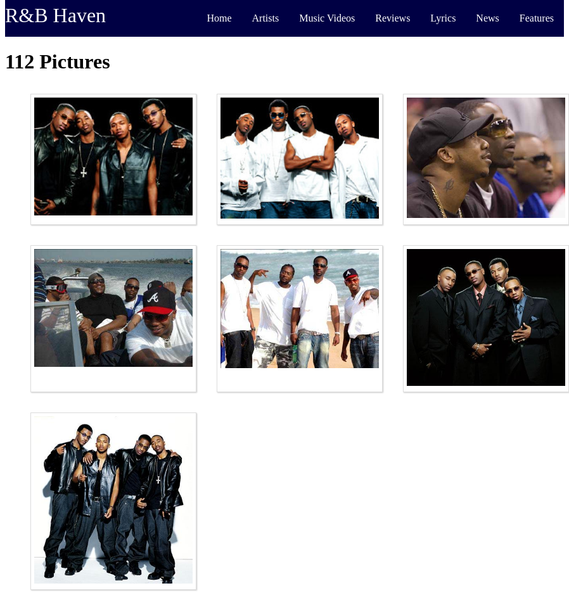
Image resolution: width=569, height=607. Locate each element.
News (487, 18)
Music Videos (327, 18)
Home (219, 18)
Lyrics (443, 18)
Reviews (392, 18)
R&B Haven (55, 15)
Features (537, 18)
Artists (265, 18)
